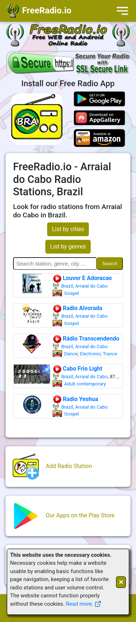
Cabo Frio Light (77, 368)
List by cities (68, 229)
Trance (110, 353)
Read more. (79, 604)
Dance (71, 353)
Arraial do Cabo (91, 286)
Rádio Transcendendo (86, 338)
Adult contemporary (85, 384)
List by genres (68, 246)
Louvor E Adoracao (82, 278)
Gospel (71, 293)
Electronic (90, 353)
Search (110, 263)
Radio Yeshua (75, 399)
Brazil (67, 286)
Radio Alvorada (77, 308)
